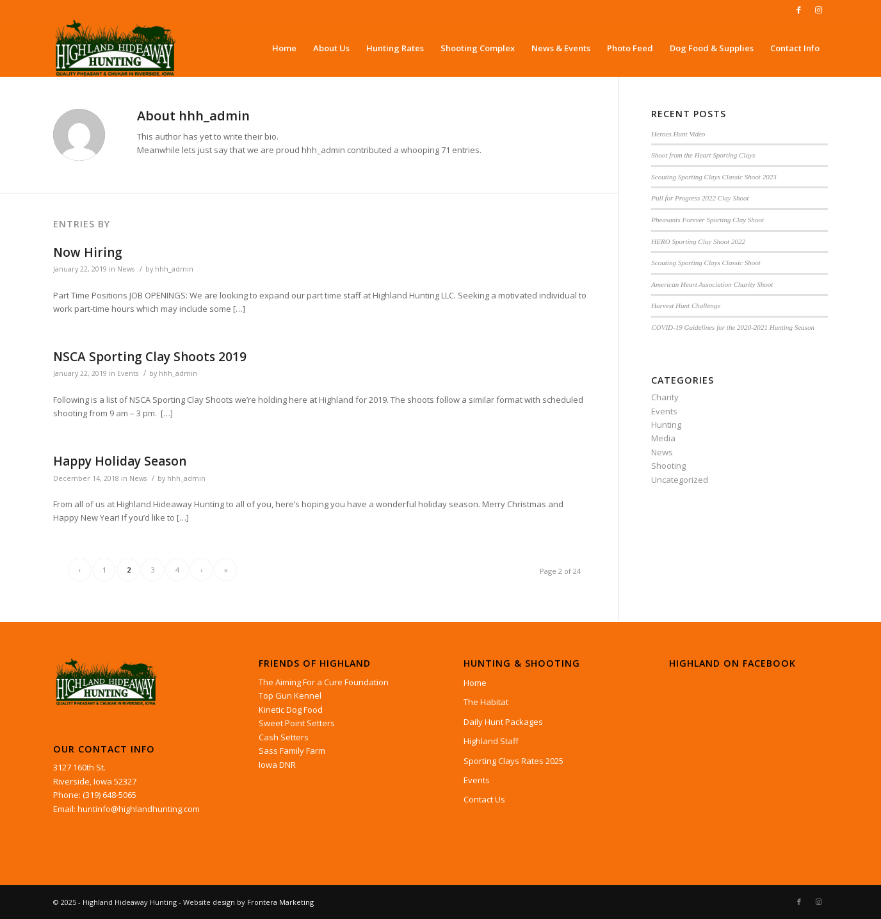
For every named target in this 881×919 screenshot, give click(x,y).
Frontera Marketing (280, 902)
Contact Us (484, 799)
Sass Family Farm (292, 750)
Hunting (666, 424)
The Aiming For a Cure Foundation (324, 682)
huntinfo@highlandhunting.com (138, 809)
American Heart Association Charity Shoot (712, 284)
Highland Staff (491, 741)
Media (663, 438)
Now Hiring (87, 252)
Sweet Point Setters (297, 723)
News (125, 268)
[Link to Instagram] (818, 9)
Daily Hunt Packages (503, 722)
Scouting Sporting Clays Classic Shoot (706, 262)
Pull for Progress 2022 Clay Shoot (699, 198)
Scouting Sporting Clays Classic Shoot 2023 (713, 177)
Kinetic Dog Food (291, 709)
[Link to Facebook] (798, 9)
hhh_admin (174, 268)
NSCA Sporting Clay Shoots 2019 (150, 356)
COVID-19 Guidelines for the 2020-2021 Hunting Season (732, 327)
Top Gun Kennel (290, 695)
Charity (665, 397)
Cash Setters (284, 737)
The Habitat (486, 702)
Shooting (668, 465)
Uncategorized (679, 479)
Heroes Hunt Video (678, 134)
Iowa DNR (277, 764)
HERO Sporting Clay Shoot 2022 (698, 241)
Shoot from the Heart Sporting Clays (703, 155)
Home (475, 682)
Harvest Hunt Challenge (685, 305)
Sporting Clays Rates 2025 (513, 761)
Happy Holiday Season (119, 461)
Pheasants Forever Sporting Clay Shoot (707, 220)
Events (127, 373)
